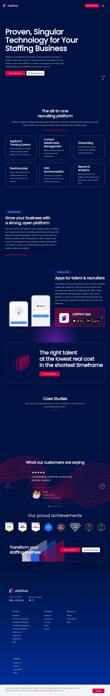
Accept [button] (98, 691)
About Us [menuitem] (47, 615)
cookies (70, 688)
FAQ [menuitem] (15, 673)
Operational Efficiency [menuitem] (20, 622)
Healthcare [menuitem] (16, 635)
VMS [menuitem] (14, 642)
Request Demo (91, 6)
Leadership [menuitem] (48, 619)
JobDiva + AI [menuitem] (17, 632)
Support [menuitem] (16, 658)
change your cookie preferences (44, 690)
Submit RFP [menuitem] (17, 669)
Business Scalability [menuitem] (19, 629)
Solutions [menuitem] (16, 615)
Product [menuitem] (15, 611)
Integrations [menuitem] (16, 639)
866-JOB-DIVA (16, 600)
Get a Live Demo (15, 73)
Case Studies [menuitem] (71, 619)
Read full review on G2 (42, 487)
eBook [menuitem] (69, 615)
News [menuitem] (46, 625)
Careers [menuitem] (47, 629)
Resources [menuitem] (71, 611)
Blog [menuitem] (68, 622)
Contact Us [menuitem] (17, 663)
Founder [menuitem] (47, 622)
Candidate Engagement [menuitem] (21, 625)
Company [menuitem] (48, 611)
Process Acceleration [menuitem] (20, 619)
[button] (102, 317)
